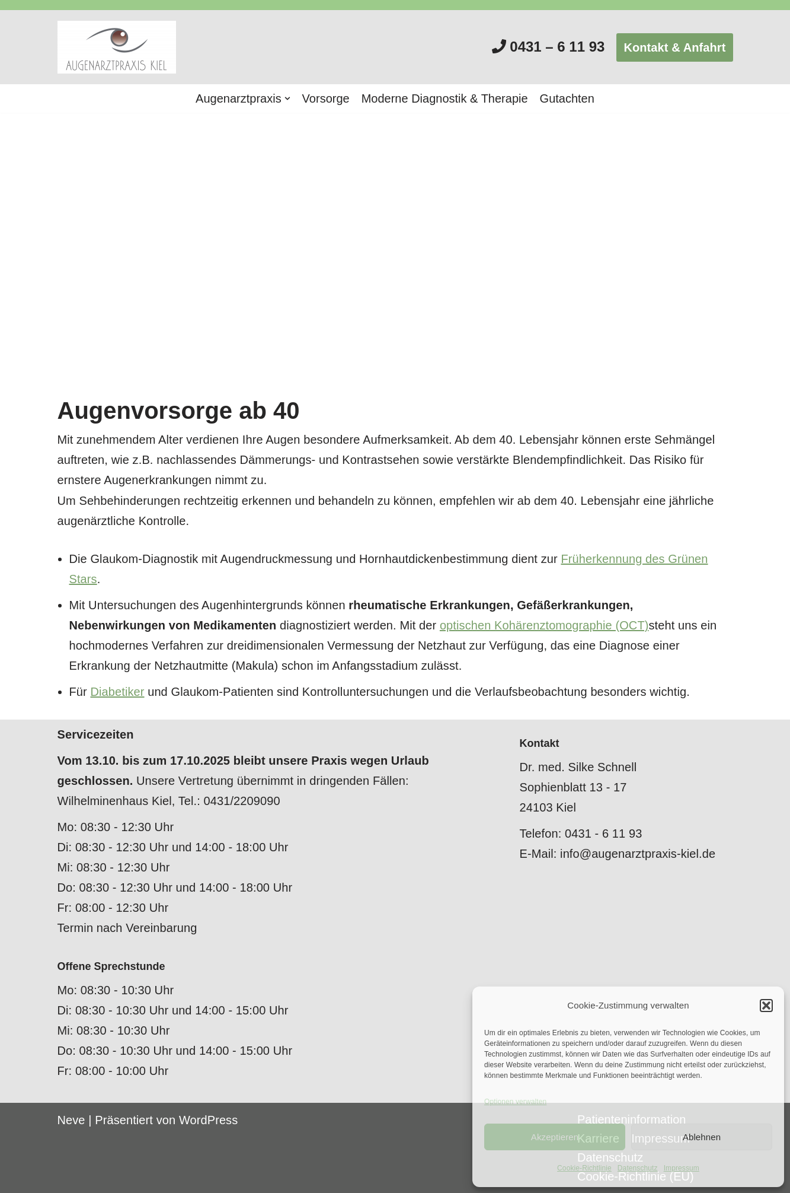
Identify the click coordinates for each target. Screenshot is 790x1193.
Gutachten (567, 98)
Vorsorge (326, 98)
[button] (766, 1005)
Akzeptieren (554, 1137)
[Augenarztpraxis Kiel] (119, 47)
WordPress (208, 1120)
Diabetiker (117, 691)
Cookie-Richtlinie (584, 1168)
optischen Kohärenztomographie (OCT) (544, 625)
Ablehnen (702, 1137)
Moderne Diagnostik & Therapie (445, 98)
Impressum (681, 1168)
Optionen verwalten (515, 1101)
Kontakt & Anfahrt (674, 47)
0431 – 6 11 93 (557, 47)
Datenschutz (638, 1168)
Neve (71, 1120)
